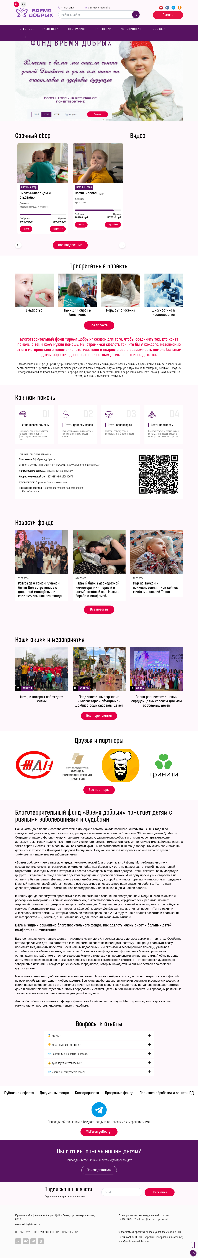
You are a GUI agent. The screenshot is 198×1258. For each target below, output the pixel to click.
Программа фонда (119, 1093)
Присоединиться (99, 1170)
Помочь (167, 15)
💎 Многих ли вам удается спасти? (67, 1072)
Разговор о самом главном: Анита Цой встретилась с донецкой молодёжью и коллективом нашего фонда (40, 589)
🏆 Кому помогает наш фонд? (64, 1045)
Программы (76, 29)
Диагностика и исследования (163, 312)
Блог (23, 37)
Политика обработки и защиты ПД (167, 1093)
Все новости (99, 609)
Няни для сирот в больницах (77, 312)
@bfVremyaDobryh (99, 1131)
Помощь (157, 29)
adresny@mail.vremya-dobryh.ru (154, 1219)
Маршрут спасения (120, 310)
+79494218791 (68, 7)
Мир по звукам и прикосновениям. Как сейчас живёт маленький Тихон (155, 587)
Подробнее (58, 229)
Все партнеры (99, 790)
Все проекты (99, 325)
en (23, 4)
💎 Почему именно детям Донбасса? (68, 1054)
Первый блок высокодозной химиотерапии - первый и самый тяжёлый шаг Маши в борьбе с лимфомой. (97, 589)
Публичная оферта (19, 1093)
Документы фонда (54, 1093)
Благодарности (87, 1093)
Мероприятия (131, 29)
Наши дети (50, 29)
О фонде (26, 29)
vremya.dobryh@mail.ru (99, 7)
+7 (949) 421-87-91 (127, 1237)
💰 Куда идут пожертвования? (65, 1063)
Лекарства (34, 310)
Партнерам (103, 29)
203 (141, 1237)
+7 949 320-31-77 (127, 1219)
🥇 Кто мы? (54, 1035)
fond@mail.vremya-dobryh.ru (133, 1241)
